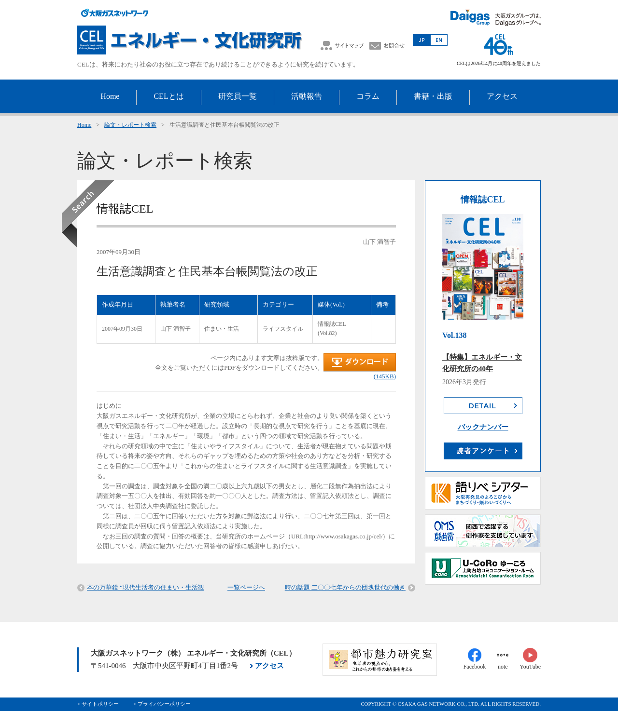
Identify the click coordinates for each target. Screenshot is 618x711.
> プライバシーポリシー (162, 704)
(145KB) (385, 376)
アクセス (269, 666)
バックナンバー (483, 427)
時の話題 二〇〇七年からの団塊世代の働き (345, 587)
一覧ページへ (246, 587)
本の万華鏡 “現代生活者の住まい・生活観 (145, 587)
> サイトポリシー (98, 704)
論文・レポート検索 (130, 124)
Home (84, 124)
